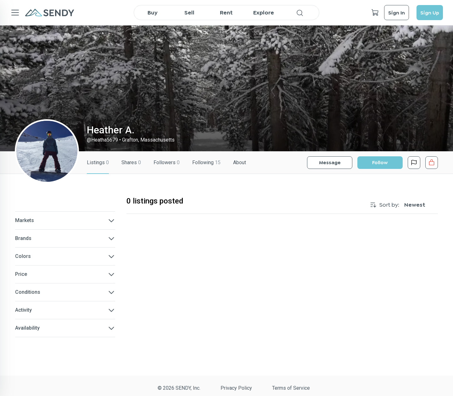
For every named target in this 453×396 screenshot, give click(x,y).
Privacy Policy (236, 388)
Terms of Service (291, 388)
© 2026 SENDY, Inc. (179, 388)
